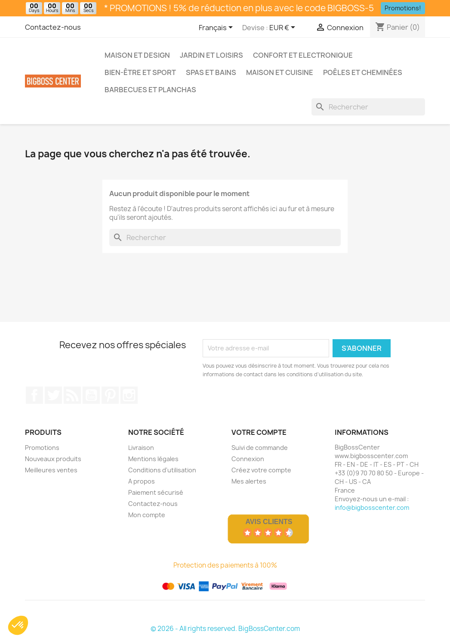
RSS (72, 395)
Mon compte (146, 515)
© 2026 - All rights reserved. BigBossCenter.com (225, 628)
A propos (141, 481)
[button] (18, 625)
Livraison (141, 447)
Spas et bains (211, 72)
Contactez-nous (53, 27)
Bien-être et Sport (140, 72)
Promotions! (403, 8)
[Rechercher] (368, 107)
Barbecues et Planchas (150, 89)
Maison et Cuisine (279, 72)
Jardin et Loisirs (211, 55)
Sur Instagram (129, 395)
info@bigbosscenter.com (372, 507)
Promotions (42, 447)
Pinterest (110, 395)
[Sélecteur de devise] (283, 28)
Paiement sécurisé (155, 492)
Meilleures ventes (51, 470)
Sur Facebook (34, 395)
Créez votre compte (261, 470)
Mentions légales (153, 459)
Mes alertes (248, 481)
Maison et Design (137, 55)
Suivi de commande (259, 447)
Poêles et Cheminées (362, 72)
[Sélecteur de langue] (217, 28)
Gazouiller (53, 395)
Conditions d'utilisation (162, 470)
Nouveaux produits (53, 459)
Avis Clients (268, 521)
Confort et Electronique (303, 55)
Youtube (91, 395)
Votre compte (259, 432)
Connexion (247, 459)
